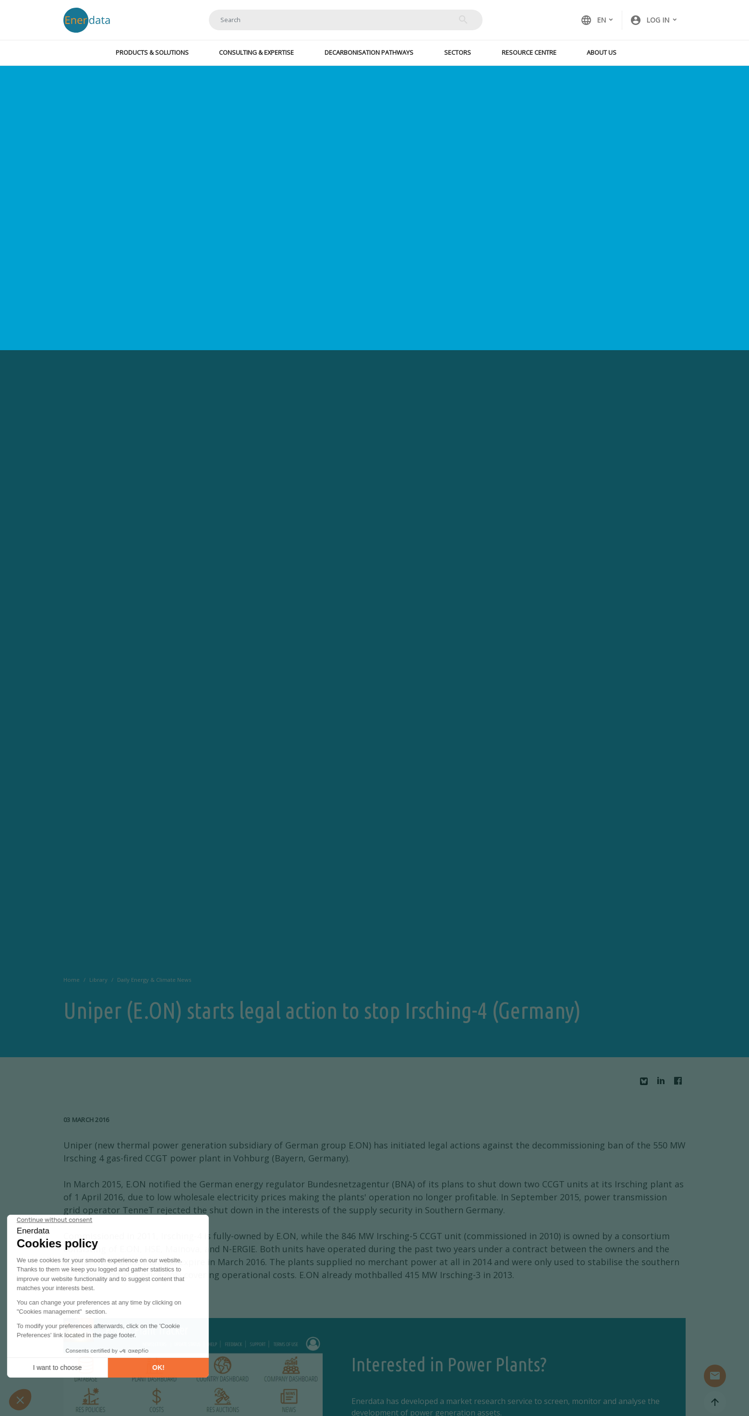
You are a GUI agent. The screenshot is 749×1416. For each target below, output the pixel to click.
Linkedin (663, 1083)
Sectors (457, 52)
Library (98, 979)
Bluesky (646, 1085)
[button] (654, 20)
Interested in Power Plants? (448, 1364)
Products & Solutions (152, 52)
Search (463, 20)
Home (71, 979)
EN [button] (593, 20)
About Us (601, 52)
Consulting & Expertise (256, 52)
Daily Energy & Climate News (154, 979)
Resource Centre (529, 52)
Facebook (680, 1083)
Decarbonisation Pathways (369, 52)
